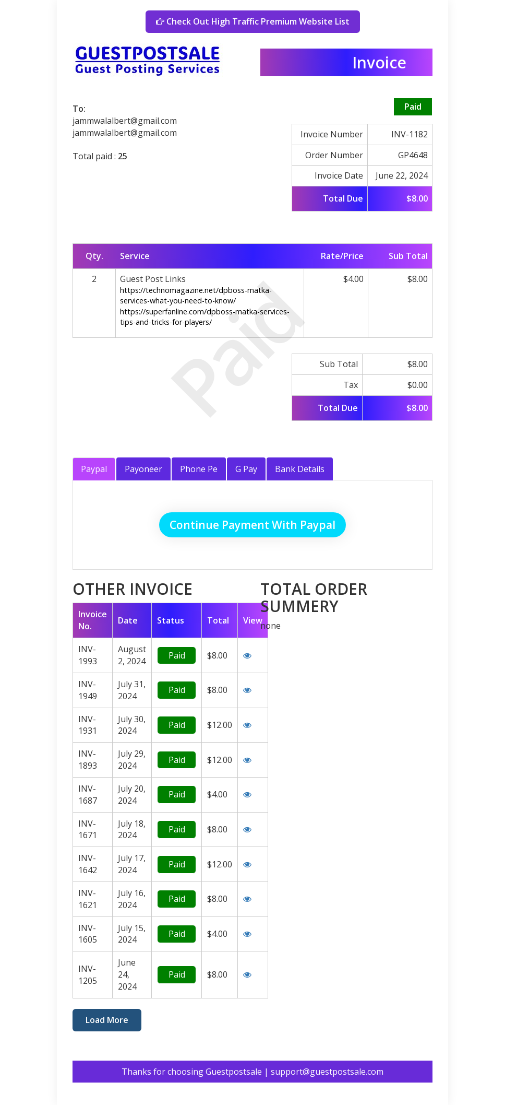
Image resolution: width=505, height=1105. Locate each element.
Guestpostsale (234, 1071)
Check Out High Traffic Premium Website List (253, 21)
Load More (107, 1020)
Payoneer (143, 469)
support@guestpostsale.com (327, 1071)
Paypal (94, 469)
